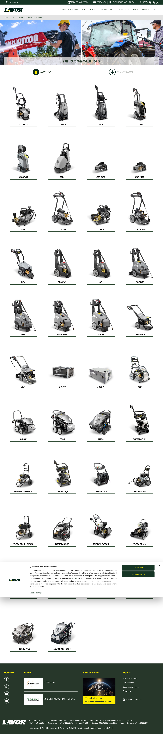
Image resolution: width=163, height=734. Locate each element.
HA (100, 282)
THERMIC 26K (139, 596)
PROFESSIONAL (18, 17)
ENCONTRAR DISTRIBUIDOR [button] (124, 2)
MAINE (140, 124)
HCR (23, 387)
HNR (23, 334)
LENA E (62, 439)
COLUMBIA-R (140, 334)
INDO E (23, 439)
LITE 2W (62, 229)
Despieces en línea (131, 687)
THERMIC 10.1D (62, 544)
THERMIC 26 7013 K (62, 649)
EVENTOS (146, 10)
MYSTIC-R (23, 124)
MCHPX (100, 387)
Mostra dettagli (36, 729)
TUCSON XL (62, 334)
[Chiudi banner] (159, 702)
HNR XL (101, 334)
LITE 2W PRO (139, 229)
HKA (101, 124)
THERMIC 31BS (23, 649)
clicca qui (75, 715)
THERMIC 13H (139, 544)
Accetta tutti (138, 704)
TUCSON (140, 282)
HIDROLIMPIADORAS (34, 17)
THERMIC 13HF (23, 596)
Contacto (127, 691)
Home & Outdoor (70, 10)
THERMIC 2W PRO (101, 544)
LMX (62, 177)
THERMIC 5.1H (139, 439)
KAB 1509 (139, 177)
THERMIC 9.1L (101, 491)
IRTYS (101, 439)
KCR (139, 387)
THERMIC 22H (101, 596)
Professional (88, 10)
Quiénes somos (107, 10)
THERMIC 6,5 (62, 491)
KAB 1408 (100, 177)
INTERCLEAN (49, 682)
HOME (6, 17)
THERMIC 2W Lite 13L (23, 544)
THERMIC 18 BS (62, 596)
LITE (23, 229)
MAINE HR (23, 177)
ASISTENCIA (124, 10)
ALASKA (62, 124)
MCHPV (62, 387)
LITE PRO (101, 229)
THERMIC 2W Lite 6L (23, 491)
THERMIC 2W (140, 491)
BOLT (23, 282)
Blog (135, 10)
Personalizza (138, 711)
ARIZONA (62, 282)
